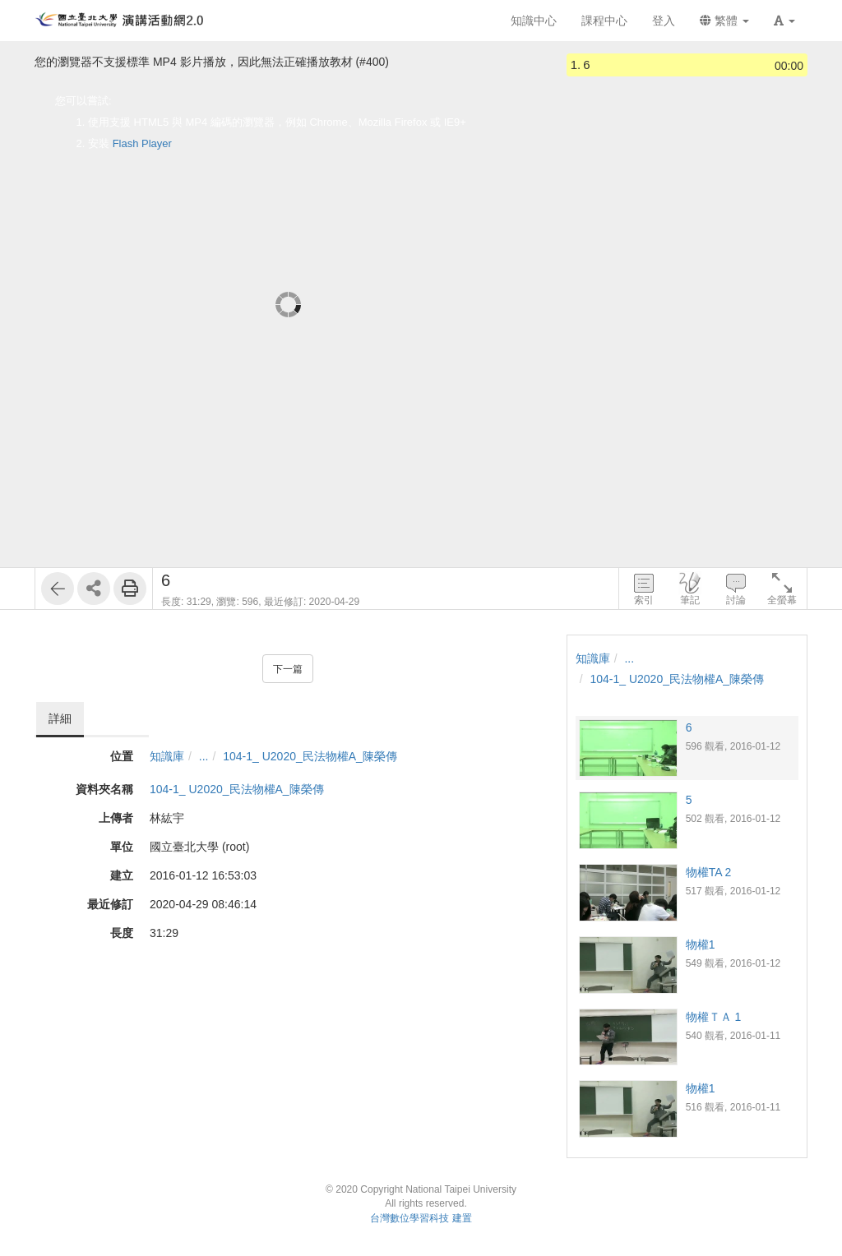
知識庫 (167, 756)
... (204, 756)
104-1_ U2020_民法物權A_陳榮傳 (310, 756)
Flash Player (142, 143)
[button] (784, 20)
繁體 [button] (724, 20)
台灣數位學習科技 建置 (420, 1218)
